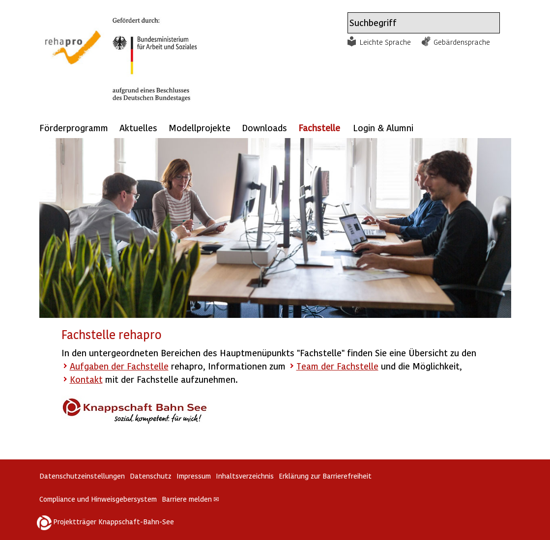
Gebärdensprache (462, 41)
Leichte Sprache (385, 41)
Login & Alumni (383, 127)
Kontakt (86, 379)
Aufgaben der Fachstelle (119, 366)
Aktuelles (138, 127)
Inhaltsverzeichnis (245, 476)
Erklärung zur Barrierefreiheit (325, 476)
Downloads (264, 127)
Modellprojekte (200, 127)
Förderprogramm (73, 127)
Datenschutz (151, 476)
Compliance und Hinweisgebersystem (98, 499)
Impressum (193, 476)
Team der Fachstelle (337, 366)
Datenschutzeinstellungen (82, 476)
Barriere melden (191, 499)
